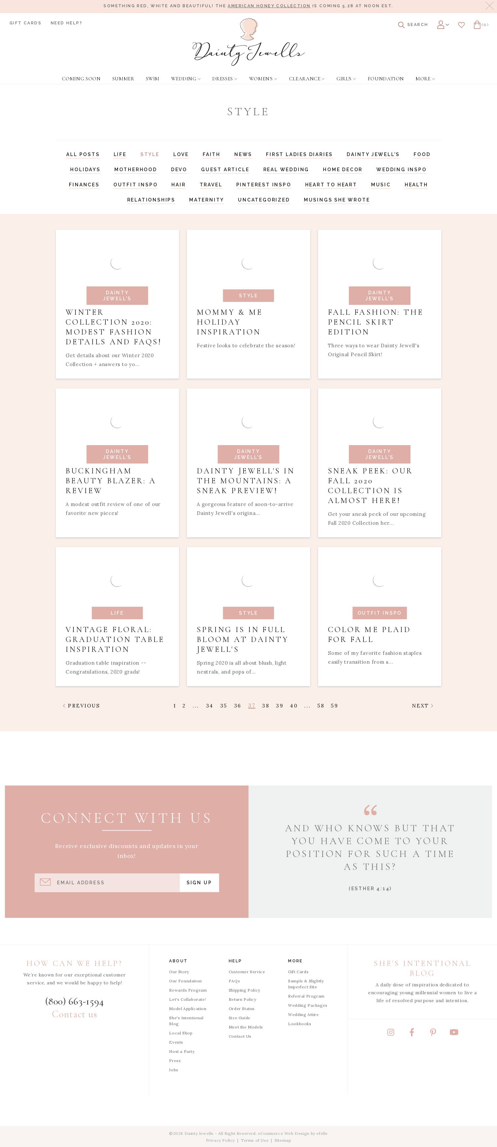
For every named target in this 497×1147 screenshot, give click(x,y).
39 (279, 705)
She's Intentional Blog (186, 1020)
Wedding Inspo (401, 169)
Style (150, 154)
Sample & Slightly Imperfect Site (306, 983)
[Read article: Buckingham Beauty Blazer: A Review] (117, 462)
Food (422, 154)
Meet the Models (246, 1027)
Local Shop (180, 1032)
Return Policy (242, 999)
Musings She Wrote (337, 199)
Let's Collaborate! (187, 999)
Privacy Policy (220, 1140)
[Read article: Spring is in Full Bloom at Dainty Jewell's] (248, 616)
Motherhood (135, 169)
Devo (179, 169)
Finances (84, 184)
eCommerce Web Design (283, 1133)
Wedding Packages (308, 1005)
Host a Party (181, 1051)
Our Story (179, 971)
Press (175, 1060)
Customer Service (247, 971)
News (243, 154)
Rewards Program (188, 990)
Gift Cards (26, 23)
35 (223, 705)
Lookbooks (299, 1023)
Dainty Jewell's (373, 154)
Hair (178, 184)
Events (176, 1042)
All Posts (83, 154)
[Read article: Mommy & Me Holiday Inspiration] (248, 304)
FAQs (234, 980)
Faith (211, 154)
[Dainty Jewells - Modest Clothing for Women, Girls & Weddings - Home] (248, 42)
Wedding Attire (303, 1014)
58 (320, 705)
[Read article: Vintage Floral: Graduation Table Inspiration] (117, 616)
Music (381, 184)
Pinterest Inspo (263, 184)
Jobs (173, 1069)
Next (423, 705)
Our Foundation (185, 980)
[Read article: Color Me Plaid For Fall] (379, 616)
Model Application (187, 1008)
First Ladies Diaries (299, 154)
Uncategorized (264, 199)
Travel (211, 184)
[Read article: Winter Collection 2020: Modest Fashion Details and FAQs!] (117, 304)
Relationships (151, 199)
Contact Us (240, 1036)
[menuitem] (81, 75)
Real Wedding (286, 169)
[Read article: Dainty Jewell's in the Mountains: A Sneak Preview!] (248, 462)
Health (416, 184)
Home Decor (343, 169)
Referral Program (306, 996)
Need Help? (66, 23)
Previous (81, 705)
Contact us (74, 1014)
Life (120, 154)
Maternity (206, 199)
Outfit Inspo (135, 184)
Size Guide (239, 1017)
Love (181, 154)
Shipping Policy (244, 990)
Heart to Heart (331, 184)
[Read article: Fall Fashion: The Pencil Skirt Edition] (379, 304)
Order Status (242, 1008)
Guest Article (225, 169)
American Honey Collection (269, 6)
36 (238, 705)
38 (265, 705)
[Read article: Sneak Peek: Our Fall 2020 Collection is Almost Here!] (379, 462)
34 (210, 705)
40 (294, 705)
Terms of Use (255, 1140)
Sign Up (199, 882)
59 (334, 705)
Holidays (85, 169)
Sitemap (283, 1140)
